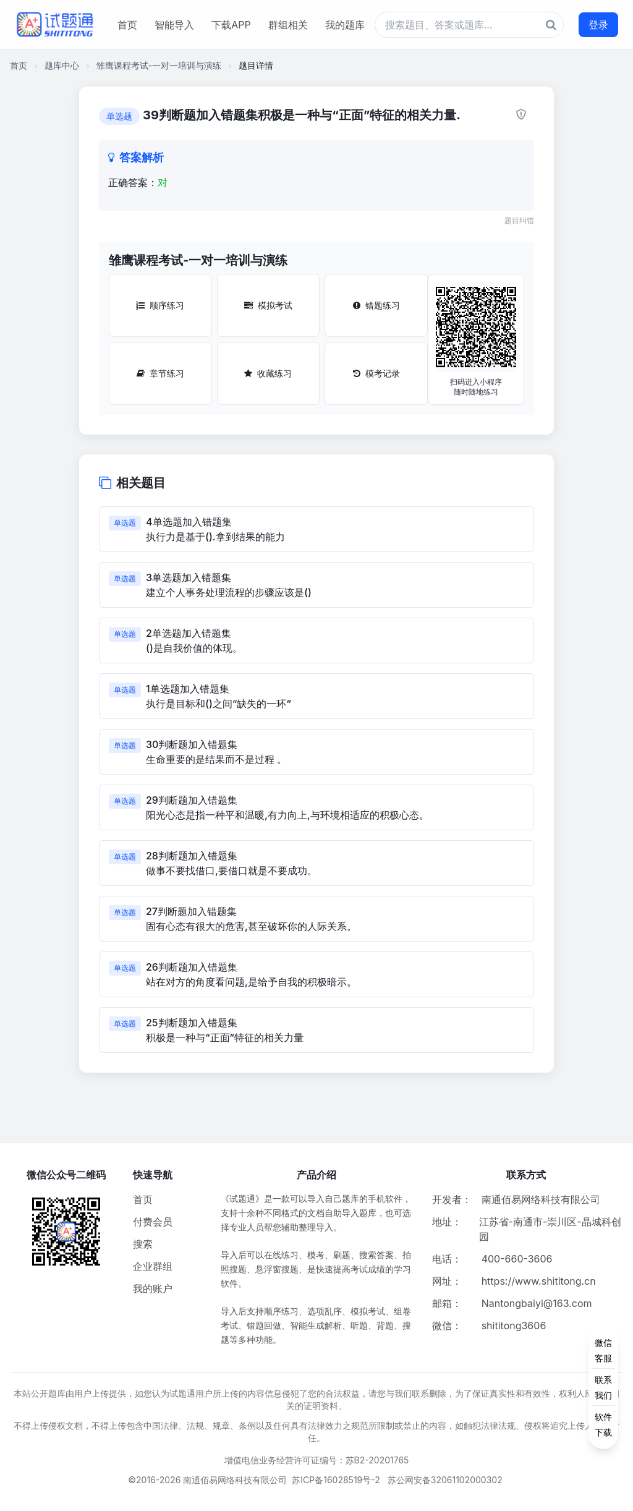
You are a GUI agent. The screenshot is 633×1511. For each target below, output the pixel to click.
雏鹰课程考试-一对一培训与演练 (158, 65)
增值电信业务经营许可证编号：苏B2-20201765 (316, 1460)
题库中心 (62, 65)
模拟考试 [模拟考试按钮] (268, 305)
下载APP (230, 25)
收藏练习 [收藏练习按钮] (268, 373)
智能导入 (174, 25)
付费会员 (152, 1221)
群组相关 (288, 25)
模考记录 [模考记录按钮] (376, 373)
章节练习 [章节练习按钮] (160, 373)
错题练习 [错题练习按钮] (376, 305)
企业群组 (152, 1266)
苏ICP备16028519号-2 (336, 1480)
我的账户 (152, 1288)
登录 (598, 25)
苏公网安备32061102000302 (445, 1480)
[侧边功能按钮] (603, 1387)
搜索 (143, 1244)
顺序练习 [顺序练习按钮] (160, 305)
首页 (127, 25)
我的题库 (345, 25)
